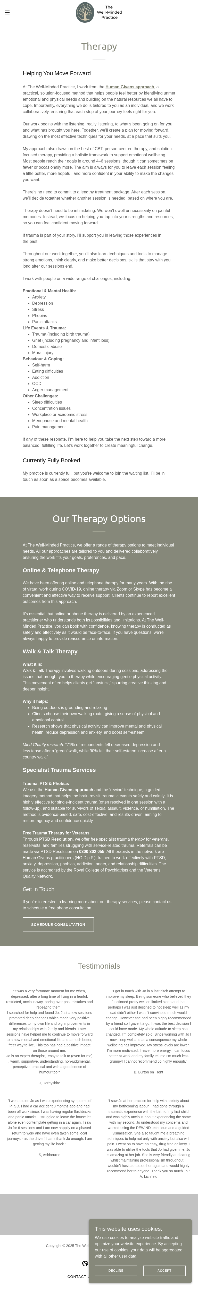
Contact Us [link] (80, 1277)
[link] (99, 12)
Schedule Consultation (58, 925)
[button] (16, 12)
